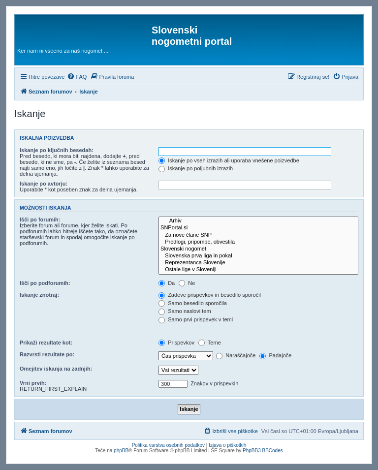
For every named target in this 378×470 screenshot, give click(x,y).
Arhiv (258, 221)
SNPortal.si (258, 227)
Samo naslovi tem (184, 311)
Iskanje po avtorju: (43, 184)
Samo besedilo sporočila (192, 303)
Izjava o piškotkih (227, 445)
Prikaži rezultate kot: (46, 342)
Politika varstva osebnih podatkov (168, 445)
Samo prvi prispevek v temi (195, 319)
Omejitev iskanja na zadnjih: (56, 369)
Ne (187, 283)
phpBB (121, 450)
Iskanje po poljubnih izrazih (195, 168)
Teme (209, 342)
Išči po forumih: (40, 219)
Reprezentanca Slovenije (258, 262)
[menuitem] (77, 77)
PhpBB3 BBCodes (263, 450)
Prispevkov (176, 342)
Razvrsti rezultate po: (47, 354)
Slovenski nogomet (258, 249)
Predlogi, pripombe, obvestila (258, 242)
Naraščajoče (235, 355)
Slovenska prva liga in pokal (258, 255)
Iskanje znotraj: (39, 295)
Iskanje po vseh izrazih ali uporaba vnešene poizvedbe (228, 160)
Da (166, 283)
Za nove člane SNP (258, 235)
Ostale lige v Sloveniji (258, 269)
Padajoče (275, 355)
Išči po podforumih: (45, 283)
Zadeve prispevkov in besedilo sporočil (209, 295)
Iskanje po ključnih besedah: (57, 150)
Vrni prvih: (33, 383)
